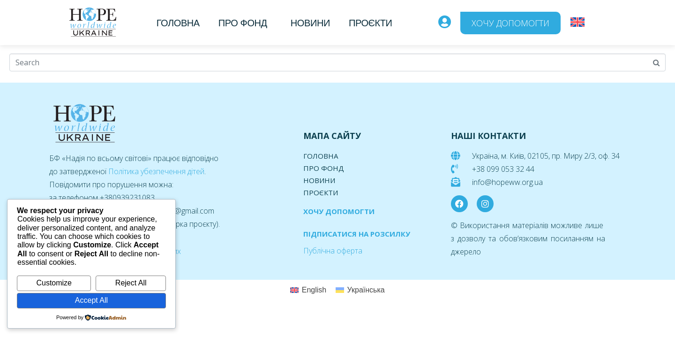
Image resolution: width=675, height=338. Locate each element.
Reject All (131, 283)
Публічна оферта (332, 251)
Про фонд (242, 23)
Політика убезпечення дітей (156, 171)
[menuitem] (577, 22)
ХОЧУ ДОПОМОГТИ (339, 211)
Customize (54, 283)
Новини (310, 23)
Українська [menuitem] (366, 290)
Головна (178, 23)
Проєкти (370, 23)
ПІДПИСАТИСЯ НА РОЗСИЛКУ (356, 233)
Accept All (91, 300)
